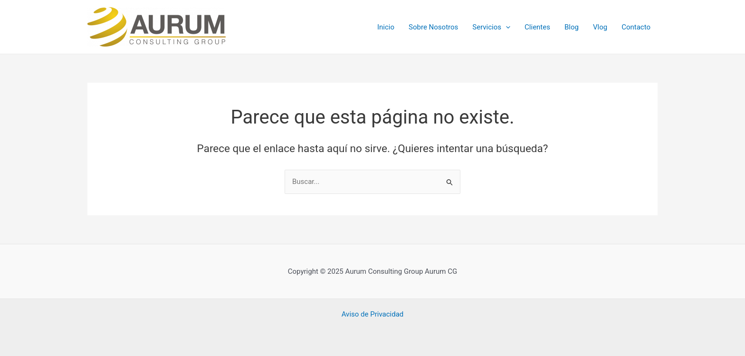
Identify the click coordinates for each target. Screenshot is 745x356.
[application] (505, 27)
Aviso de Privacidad (373, 314)
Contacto (635, 27)
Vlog (600, 27)
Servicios (491, 27)
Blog (571, 27)
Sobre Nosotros (433, 27)
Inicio (385, 27)
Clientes (537, 27)
